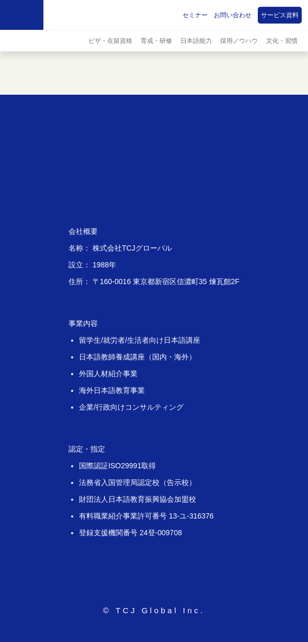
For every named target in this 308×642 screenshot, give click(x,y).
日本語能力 (196, 40)
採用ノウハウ (239, 40)
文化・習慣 (282, 40)
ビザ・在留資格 (110, 40)
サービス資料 (280, 15)
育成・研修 (156, 40)
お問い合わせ (233, 15)
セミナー (195, 15)
